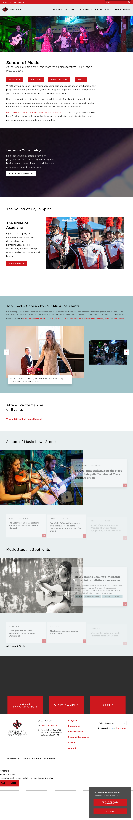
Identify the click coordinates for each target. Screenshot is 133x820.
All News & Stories (16, 646)
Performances (85, 9)
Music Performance (30, 319)
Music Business (88, 319)
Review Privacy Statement (110, 803)
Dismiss (110, 811)
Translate (119, 728)
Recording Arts (102, 319)
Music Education (74, 319)
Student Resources (103, 9)
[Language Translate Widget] (112, 723)
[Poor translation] (13, 783)
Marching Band (59, 79)
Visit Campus (66, 705)
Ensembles (70, 9)
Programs (58, 9)
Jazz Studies (118, 319)
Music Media (60, 319)
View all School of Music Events (23, 419)
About (118, 9)
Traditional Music (47, 319)
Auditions (36, 79)
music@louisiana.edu (50, 725)
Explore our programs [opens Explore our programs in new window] (21, 173)
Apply (81, 79)
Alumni (126, 9)
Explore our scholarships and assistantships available (35, 112)
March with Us (16, 263)
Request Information (25, 705)
